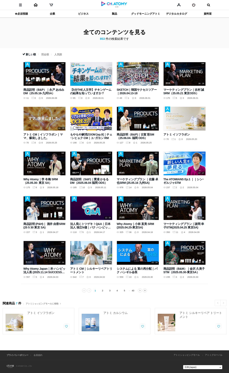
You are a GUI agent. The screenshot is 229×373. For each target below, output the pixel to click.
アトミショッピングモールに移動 (43, 305)
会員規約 (38, 355)
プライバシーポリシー (17, 355)
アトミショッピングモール (187, 355)
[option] (38, 322)
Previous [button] (218, 304)
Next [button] (223, 304)
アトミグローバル (213, 355)
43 (133, 292)
